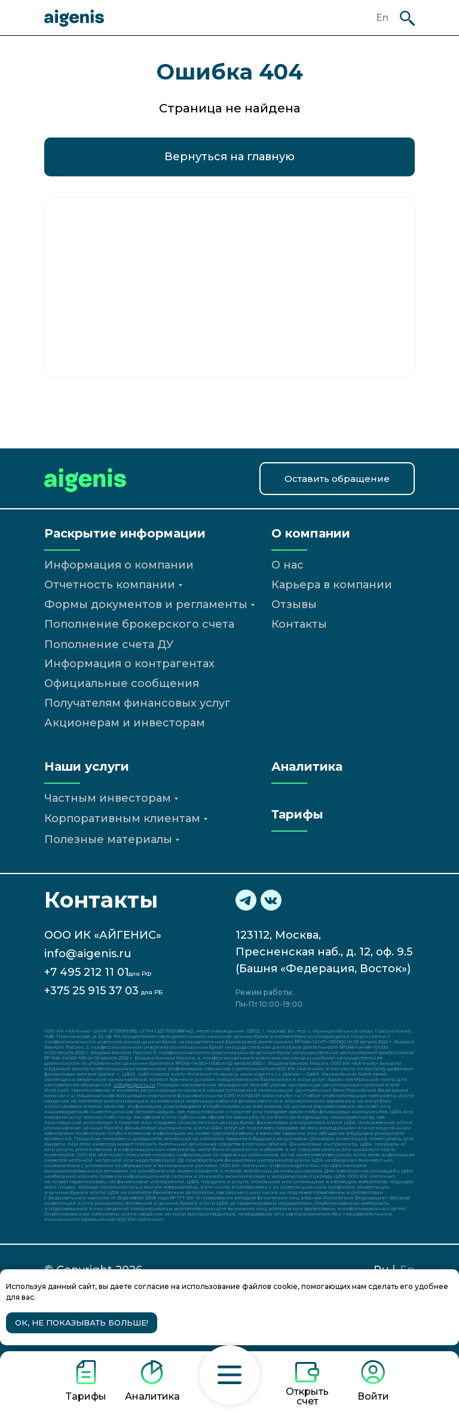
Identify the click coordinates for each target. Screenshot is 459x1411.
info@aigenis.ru (87, 953)
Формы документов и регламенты (145, 604)
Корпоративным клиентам (122, 818)
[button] (229, 1375)
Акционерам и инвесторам (124, 722)
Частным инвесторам (107, 798)
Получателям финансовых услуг (137, 703)
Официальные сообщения (121, 683)
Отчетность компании (109, 584)
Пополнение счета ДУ (108, 644)
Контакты (299, 624)
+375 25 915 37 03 (91, 990)
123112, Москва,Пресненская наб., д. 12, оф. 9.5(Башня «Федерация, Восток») (323, 952)
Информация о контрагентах (129, 663)
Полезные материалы (108, 839)
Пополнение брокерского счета (139, 624)
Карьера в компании (331, 584)
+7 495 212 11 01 (86, 972)
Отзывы (294, 604)
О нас (287, 565)
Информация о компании (119, 565)
